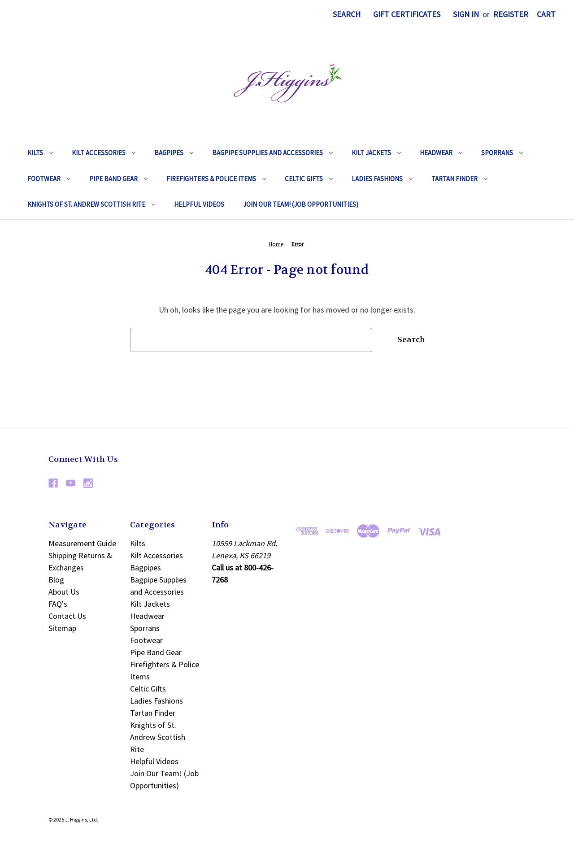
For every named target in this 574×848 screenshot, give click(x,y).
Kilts (40, 152)
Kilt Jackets (376, 152)
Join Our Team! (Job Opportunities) (300, 204)
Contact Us (67, 616)
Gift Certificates (406, 14)
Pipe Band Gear (118, 178)
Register (510, 14)
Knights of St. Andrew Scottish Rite (91, 204)
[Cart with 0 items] (546, 14)
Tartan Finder (459, 178)
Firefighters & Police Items (216, 178)
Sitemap (62, 628)
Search (347, 14)
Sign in (466, 14)
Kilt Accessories (103, 152)
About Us (63, 592)
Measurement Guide (82, 543)
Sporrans (502, 152)
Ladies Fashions (382, 178)
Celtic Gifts (309, 178)
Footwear (48, 178)
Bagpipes (173, 152)
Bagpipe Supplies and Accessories (272, 152)
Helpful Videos (199, 204)
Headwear (441, 152)
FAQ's (57, 604)
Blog (56, 579)
